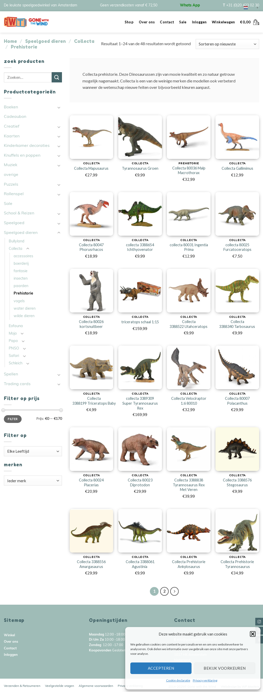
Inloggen (199, 22)
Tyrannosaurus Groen (140, 168)
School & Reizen (19, 213)
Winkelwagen (223, 22)
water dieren (24, 309)
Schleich (15, 363)
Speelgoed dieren (45, 41)
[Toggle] (59, 107)
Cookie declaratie (178, 680)
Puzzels (11, 185)
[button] (252, 634)
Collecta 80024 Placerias (91, 482)
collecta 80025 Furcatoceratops (237, 247)
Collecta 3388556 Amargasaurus (91, 564)
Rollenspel (14, 194)
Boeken (11, 107)
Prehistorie (23, 294)
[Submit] (57, 77)
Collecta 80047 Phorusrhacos (91, 247)
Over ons (147, 22)
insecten (21, 279)
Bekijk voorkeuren (225, 668)
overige (11, 175)
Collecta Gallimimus (237, 168)
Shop (129, 22)
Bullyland (16, 241)
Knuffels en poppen (22, 156)
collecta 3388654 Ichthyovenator (140, 247)
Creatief (11, 127)
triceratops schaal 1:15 (140, 322)
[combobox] (33, 451)
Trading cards (17, 384)
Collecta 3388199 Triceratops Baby (94, 400)
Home (10, 41)
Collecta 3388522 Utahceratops (188, 324)
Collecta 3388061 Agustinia (140, 564)
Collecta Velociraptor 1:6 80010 (188, 400)
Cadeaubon (15, 117)
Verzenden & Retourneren (22, 686)
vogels (19, 301)
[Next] (174, 591)
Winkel (9, 635)
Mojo (13, 334)
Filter (12, 419)
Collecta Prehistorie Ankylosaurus (188, 564)
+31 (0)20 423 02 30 (242, 5)
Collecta (84, 41)
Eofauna (16, 326)
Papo (13, 341)
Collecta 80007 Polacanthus (237, 400)
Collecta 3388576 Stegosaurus (237, 482)
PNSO (14, 348)
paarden (21, 286)
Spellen (11, 374)
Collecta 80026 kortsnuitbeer (91, 324)
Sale (182, 22)
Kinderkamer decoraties (27, 146)
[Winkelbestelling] (227, 44)
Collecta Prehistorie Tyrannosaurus (237, 564)
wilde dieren (24, 316)
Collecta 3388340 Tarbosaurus (237, 324)
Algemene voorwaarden (96, 686)
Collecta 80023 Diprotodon (140, 482)
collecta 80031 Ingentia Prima (189, 247)
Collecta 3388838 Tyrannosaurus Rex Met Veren (189, 485)
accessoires (23, 256)
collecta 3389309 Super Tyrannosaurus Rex (140, 403)
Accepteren (161, 668)
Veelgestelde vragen (59, 686)
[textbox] (33, 451)
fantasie (21, 271)
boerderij (21, 264)
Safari (14, 356)
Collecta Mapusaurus (91, 168)
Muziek (10, 165)
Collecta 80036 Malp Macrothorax (188, 170)
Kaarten (12, 136)
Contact (167, 22)
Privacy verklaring (205, 680)
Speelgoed (14, 223)
